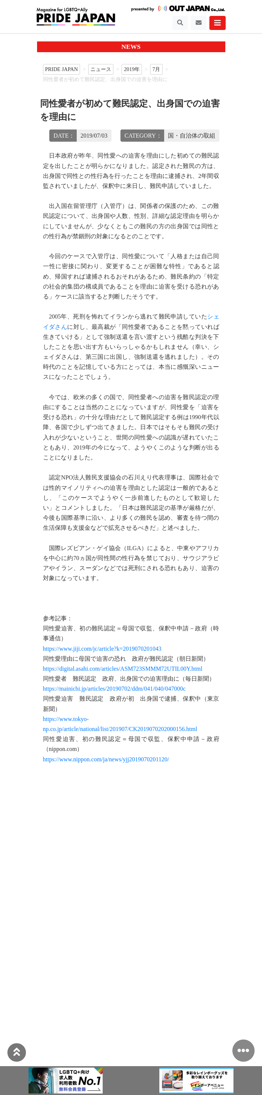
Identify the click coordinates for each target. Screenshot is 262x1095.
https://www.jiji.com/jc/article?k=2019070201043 (102, 649)
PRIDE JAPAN (61, 69)
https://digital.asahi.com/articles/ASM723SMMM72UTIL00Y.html (122, 669)
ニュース (100, 69)
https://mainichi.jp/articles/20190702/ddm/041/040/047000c (114, 688)
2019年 (132, 69)
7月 (156, 69)
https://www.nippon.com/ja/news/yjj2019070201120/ (106, 759)
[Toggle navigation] (180, 23)
